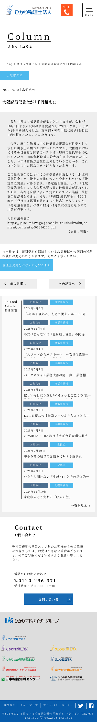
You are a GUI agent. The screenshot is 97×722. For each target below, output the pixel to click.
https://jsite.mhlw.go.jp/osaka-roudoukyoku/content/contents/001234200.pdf (47, 225)
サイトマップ (29, 705)
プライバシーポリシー (58, 705)
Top (10, 64)
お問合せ (9, 705)
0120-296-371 (35, 580)
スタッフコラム (27, 64)
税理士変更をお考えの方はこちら (26, 265)
